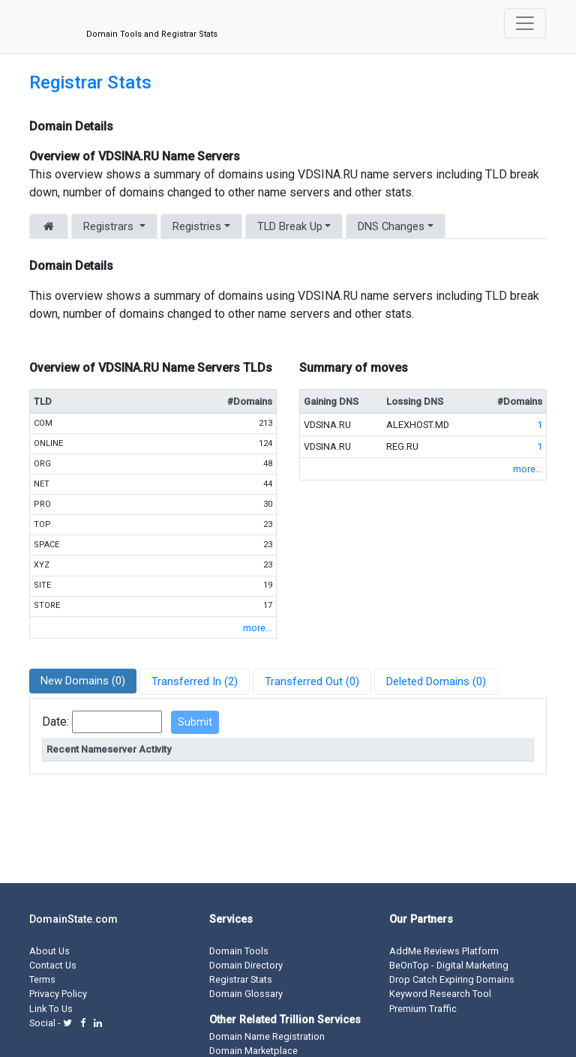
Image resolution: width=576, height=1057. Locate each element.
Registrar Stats (90, 82)
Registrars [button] (109, 226)
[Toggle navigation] (525, 23)
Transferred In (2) (195, 681)
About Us (49, 951)
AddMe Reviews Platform (444, 951)
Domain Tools (238, 951)
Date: (55, 721)
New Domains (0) (82, 680)
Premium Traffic (423, 1008)
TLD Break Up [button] (289, 226)
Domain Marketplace (253, 1050)
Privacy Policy (58, 993)
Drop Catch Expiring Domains (451, 979)
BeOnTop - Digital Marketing (448, 965)
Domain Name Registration (267, 1036)
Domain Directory (246, 965)
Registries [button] (196, 226)
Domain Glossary (246, 993)
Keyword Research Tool (440, 993)
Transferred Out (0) (312, 681)
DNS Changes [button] (391, 226)
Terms (42, 979)
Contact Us (52, 965)
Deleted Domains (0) (436, 681)
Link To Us (51, 1008)
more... (257, 627)
